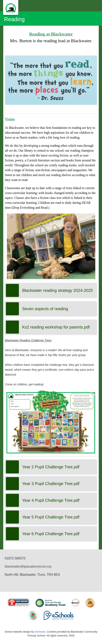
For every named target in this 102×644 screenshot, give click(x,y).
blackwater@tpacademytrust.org (28, 566)
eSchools (40, 631)
